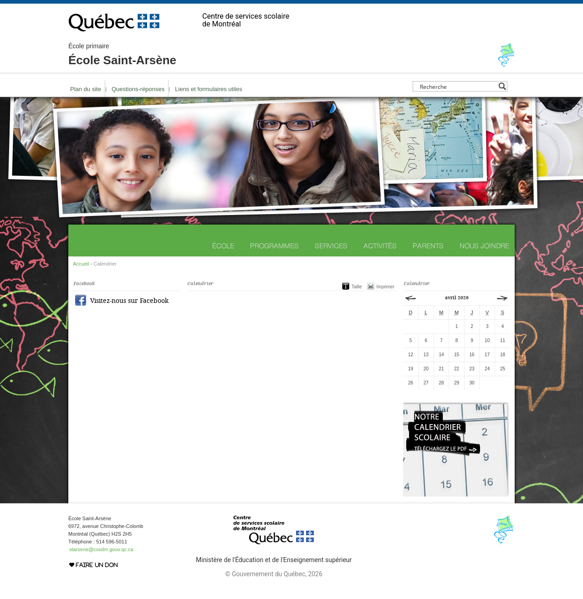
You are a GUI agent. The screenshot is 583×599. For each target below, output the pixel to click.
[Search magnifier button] (502, 86)
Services (331, 245)
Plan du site (85, 89)
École (223, 245)
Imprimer (385, 286)
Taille (357, 286)
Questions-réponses (138, 89)
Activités (380, 245)
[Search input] (457, 86)
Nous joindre (484, 245)
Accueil (81, 263)
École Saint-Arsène (122, 54)
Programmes (274, 245)
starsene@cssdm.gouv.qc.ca (101, 549)
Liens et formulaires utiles (208, 89)
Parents (428, 245)
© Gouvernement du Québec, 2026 (273, 574)
